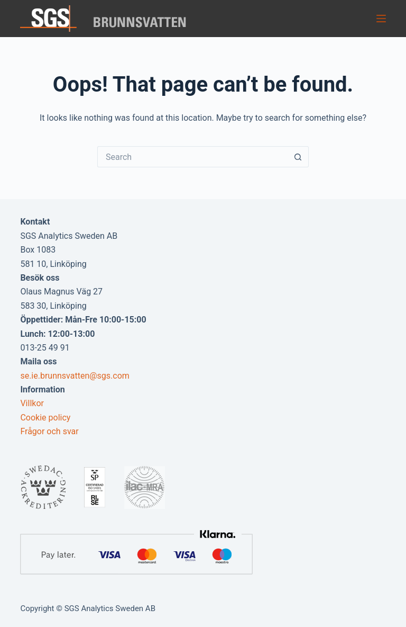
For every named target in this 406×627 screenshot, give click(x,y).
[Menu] (381, 18)
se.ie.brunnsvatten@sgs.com (74, 376)
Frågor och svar (49, 431)
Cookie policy (45, 418)
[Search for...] (192, 156)
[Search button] (298, 156)
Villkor (32, 403)
